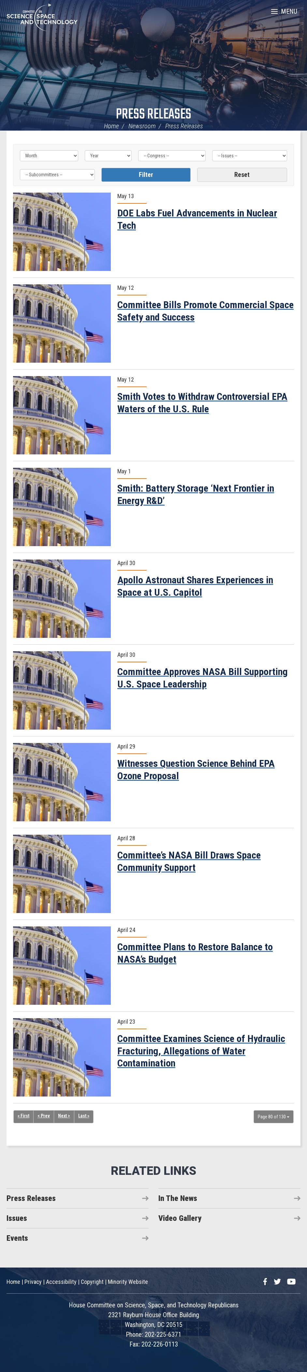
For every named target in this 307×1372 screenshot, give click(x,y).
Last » (83, 1115)
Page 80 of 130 (273, 1116)
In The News (177, 1198)
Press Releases (153, 114)
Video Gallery (179, 1218)
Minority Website (128, 1281)
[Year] (108, 155)
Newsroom (142, 126)
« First (23, 1115)
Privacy (33, 1281)
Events (17, 1238)
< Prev (43, 1115)
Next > (64, 1115)
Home (111, 126)
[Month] (49, 155)
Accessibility (61, 1281)
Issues (17, 1218)
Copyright (92, 1281)
